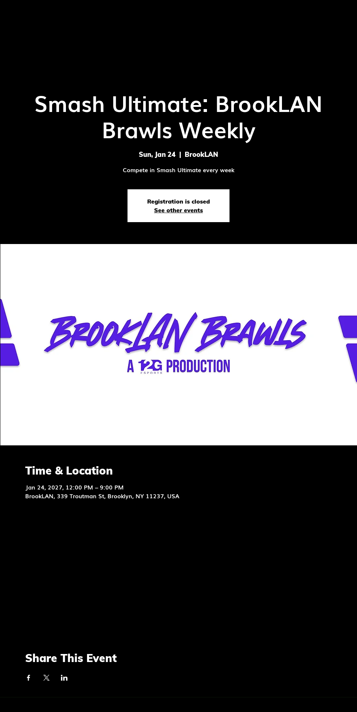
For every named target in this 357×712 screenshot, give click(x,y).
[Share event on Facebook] (28, 678)
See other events (178, 210)
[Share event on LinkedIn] (64, 678)
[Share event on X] (46, 678)
